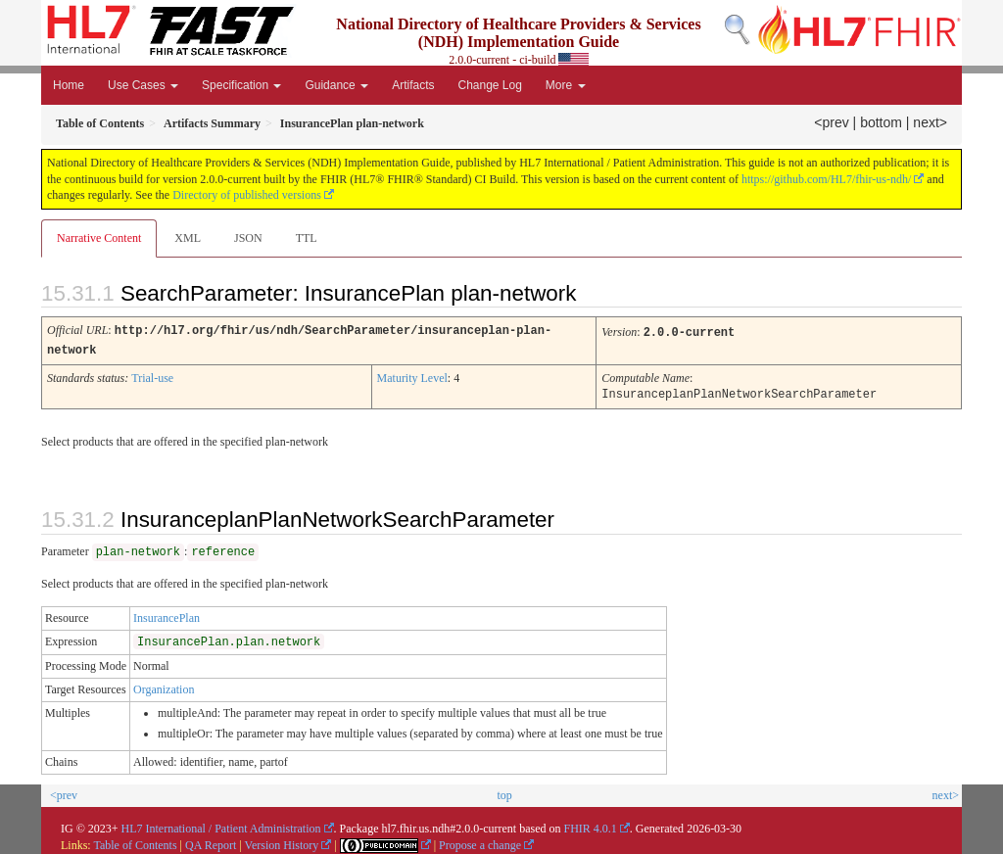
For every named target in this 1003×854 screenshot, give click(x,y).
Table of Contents (134, 842)
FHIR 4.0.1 (589, 825)
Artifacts (413, 85)
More (566, 85)
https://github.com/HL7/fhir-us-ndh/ (826, 179)
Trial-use (152, 376)
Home (68, 85)
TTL (306, 238)
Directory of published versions (246, 195)
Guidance (336, 85)
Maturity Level (412, 376)
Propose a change (480, 842)
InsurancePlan (166, 615)
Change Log (489, 85)
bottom (881, 122)
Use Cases (143, 85)
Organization (163, 686)
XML (187, 238)
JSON (248, 238)
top (504, 792)
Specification (241, 85)
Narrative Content (99, 238)
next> (930, 122)
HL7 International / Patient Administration (221, 825)
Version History (282, 842)
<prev (831, 122)
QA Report (210, 842)
